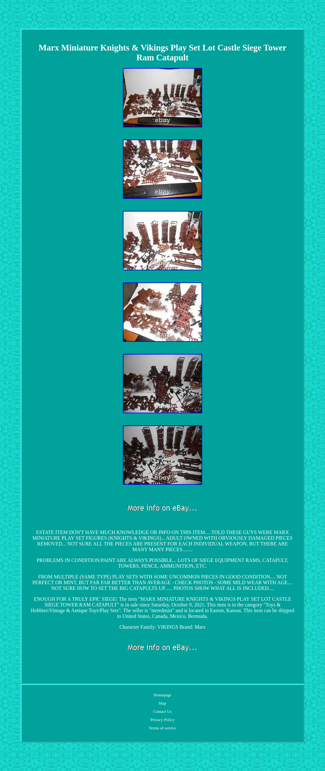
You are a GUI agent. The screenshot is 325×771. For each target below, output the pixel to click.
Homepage (162, 695)
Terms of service (162, 728)
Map (162, 703)
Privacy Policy (162, 719)
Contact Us (162, 711)
